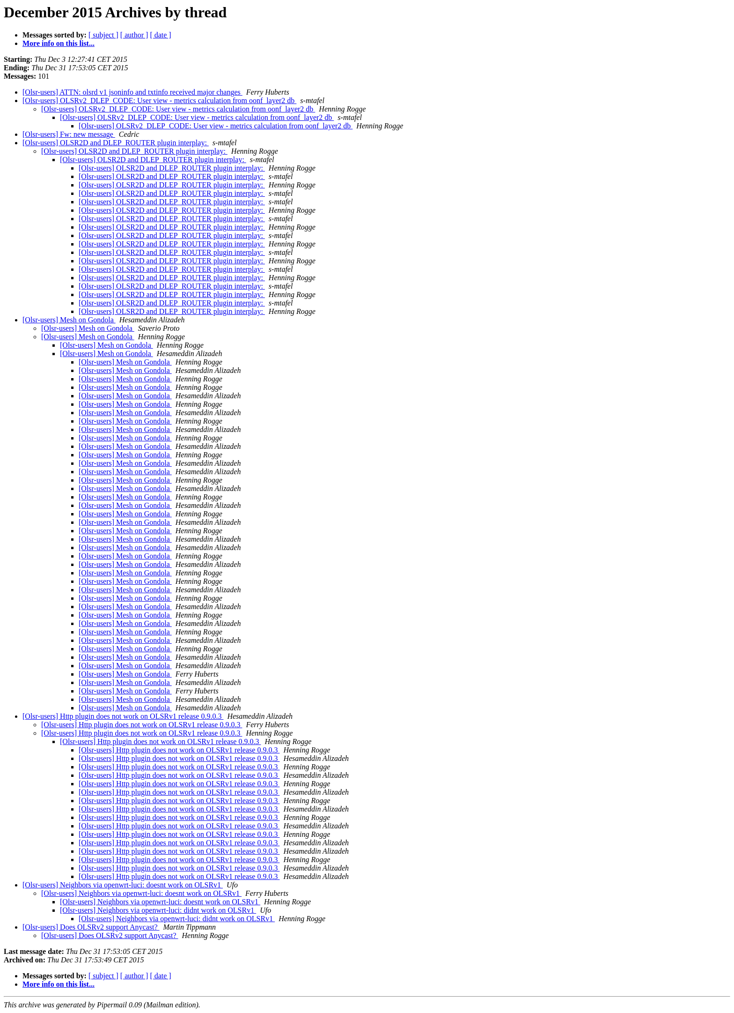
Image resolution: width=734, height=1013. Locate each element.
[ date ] (160, 35)
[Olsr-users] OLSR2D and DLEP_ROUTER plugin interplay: (115, 143)
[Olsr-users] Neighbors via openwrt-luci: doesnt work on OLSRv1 (122, 885)
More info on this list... (58, 43)
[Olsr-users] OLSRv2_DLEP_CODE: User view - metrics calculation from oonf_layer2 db (159, 100)
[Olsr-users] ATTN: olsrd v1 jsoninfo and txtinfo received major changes (132, 92)
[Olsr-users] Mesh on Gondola (69, 320)
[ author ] (134, 35)
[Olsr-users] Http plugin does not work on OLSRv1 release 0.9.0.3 (122, 716)
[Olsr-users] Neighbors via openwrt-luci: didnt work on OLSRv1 (158, 910)
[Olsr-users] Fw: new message (68, 134)
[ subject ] (103, 35)
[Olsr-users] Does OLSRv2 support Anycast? (91, 927)
